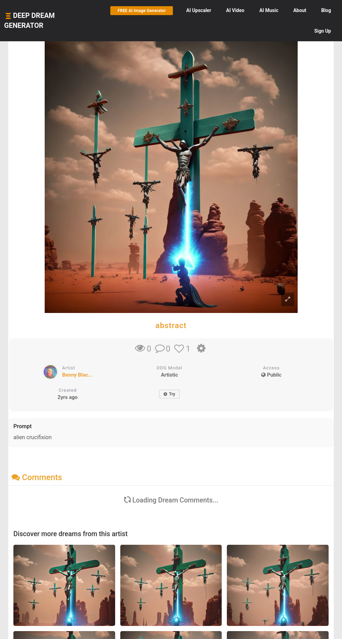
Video (235, 10)
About (299, 10)
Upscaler (198, 10)
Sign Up (322, 31)
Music (268, 10)
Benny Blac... (77, 375)
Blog (326, 10)
